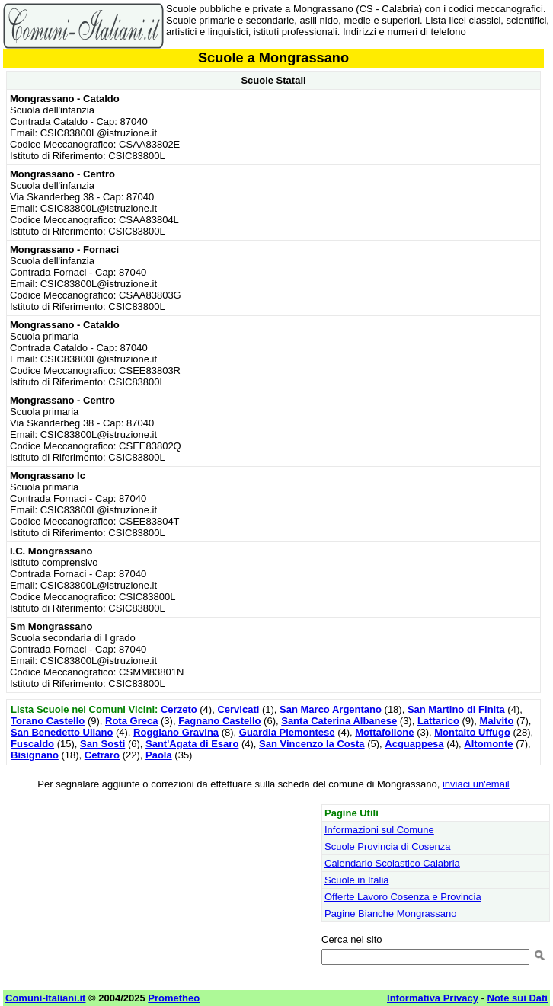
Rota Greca (131, 721)
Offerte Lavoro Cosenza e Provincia (402, 896)
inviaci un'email (476, 784)
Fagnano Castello (219, 721)
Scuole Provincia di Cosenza (387, 846)
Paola (158, 755)
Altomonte (488, 743)
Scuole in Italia (356, 880)
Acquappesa (414, 743)
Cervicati (238, 709)
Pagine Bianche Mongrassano (390, 913)
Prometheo (174, 998)
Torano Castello (48, 721)
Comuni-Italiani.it (45, 998)
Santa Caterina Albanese (339, 721)
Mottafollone (384, 732)
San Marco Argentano (331, 709)
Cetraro (102, 755)
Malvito (497, 721)
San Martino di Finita (456, 709)
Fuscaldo (32, 743)
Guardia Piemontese (287, 732)
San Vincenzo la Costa (311, 743)
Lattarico (438, 721)
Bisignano (35, 755)
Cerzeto (179, 709)
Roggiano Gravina (176, 732)
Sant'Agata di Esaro (191, 743)
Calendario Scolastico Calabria (392, 863)
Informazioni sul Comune (379, 829)
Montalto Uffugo (472, 732)
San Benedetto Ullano (62, 732)
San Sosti (102, 743)
